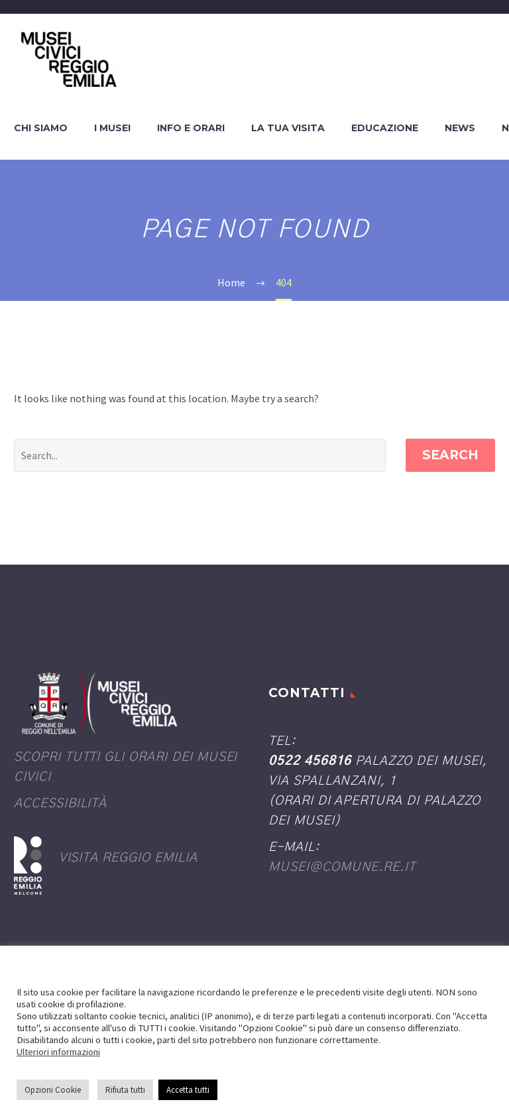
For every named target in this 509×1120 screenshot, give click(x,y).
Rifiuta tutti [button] (125, 1089)
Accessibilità (60, 803)
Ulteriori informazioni (58, 1052)
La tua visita (288, 128)
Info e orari (191, 128)
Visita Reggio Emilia (128, 858)
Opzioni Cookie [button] (53, 1089)
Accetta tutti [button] (187, 1089)
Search (450, 455)
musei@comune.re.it (342, 867)
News (460, 128)
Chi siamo (41, 128)
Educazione (384, 128)
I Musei (112, 128)
